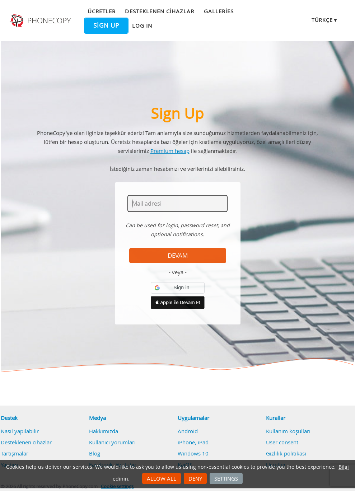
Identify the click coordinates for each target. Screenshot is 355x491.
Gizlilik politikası (286, 453)
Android (188, 431)
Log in (142, 25)
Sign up (106, 25)
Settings (226, 478)
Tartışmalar (14, 453)
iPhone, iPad (193, 442)
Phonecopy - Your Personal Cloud (41, 21)
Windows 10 (193, 453)
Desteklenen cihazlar (159, 11)
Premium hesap (170, 150)
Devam (178, 255)
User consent (282, 442)
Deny (195, 478)
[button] (178, 288)
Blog (94, 453)
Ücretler (102, 11)
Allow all (161, 478)
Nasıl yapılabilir (20, 431)
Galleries (219, 11)
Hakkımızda (103, 431)
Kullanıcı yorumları (112, 442)
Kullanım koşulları (288, 431)
